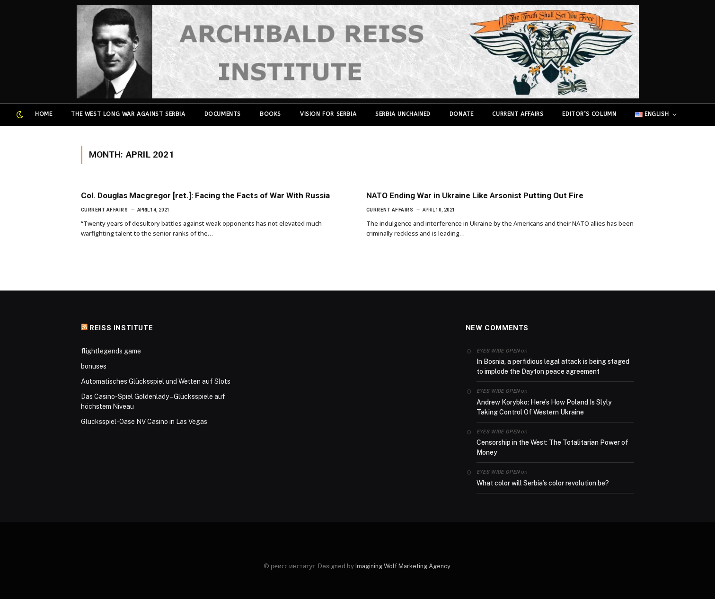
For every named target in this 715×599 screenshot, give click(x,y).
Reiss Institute (121, 328)
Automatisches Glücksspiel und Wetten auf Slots (155, 381)
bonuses (93, 366)
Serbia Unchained (403, 114)
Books (270, 114)
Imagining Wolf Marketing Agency (402, 566)
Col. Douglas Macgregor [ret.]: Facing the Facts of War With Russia (205, 195)
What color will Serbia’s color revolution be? (543, 483)
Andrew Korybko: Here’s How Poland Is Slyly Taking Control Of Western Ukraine (544, 407)
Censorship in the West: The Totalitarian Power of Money (552, 447)
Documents (222, 114)
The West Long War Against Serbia (128, 114)
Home (43, 114)
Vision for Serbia (328, 114)
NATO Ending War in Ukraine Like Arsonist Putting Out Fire (474, 195)
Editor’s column (589, 114)
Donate (462, 114)
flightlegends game (111, 351)
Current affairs (517, 114)
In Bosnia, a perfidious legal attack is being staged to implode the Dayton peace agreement (553, 366)
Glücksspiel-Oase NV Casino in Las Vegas (144, 421)
